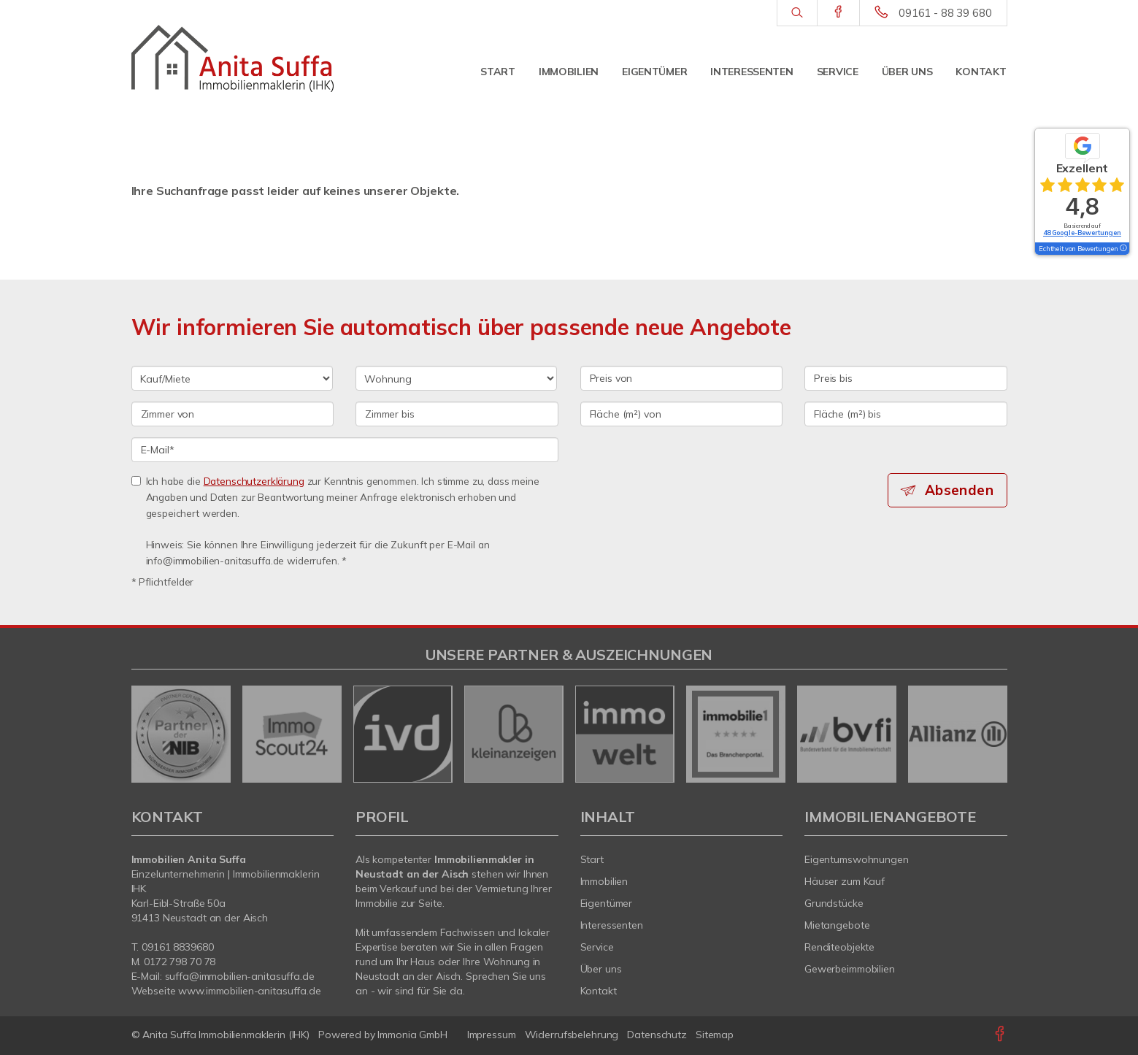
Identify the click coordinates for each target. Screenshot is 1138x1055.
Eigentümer (654, 71)
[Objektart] (456, 378)
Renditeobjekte (839, 947)
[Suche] (797, 13)
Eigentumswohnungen (856, 859)
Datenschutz (657, 1034)
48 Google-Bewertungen (1082, 233)
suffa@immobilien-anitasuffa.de (240, 976)
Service (837, 71)
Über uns (907, 71)
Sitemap (715, 1034)
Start (497, 71)
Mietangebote (837, 925)
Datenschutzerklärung (254, 481)
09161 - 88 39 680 (945, 13)
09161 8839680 (177, 947)
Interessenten (751, 71)
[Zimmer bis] (456, 414)
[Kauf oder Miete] (232, 378)
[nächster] (990, 733)
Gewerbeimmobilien (849, 968)
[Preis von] (681, 378)
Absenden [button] (959, 490)
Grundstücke (834, 903)
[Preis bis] (905, 378)
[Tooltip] (1122, 249)
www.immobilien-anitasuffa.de (249, 990)
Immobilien (569, 71)
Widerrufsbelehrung (572, 1034)
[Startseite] (232, 58)
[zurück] (147, 733)
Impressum (491, 1034)
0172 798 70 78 (179, 961)
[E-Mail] (344, 449)
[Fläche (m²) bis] (905, 414)
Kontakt (981, 71)
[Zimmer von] (232, 414)
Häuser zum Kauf (844, 881)
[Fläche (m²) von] (681, 414)
